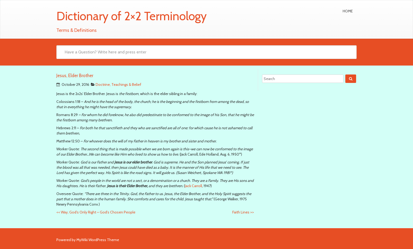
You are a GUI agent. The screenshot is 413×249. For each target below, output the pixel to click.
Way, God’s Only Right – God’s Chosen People (95, 212)
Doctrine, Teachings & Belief (118, 84)
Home (348, 11)
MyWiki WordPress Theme (97, 239)
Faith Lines (243, 212)
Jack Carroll (193, 185)
